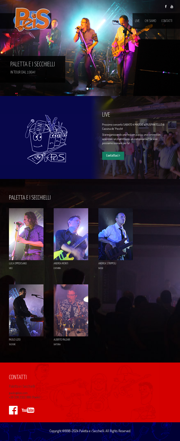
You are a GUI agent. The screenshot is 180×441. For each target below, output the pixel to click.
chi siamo (150, 21)
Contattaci (113, 155)
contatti (166, 21)
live (137, 21)
